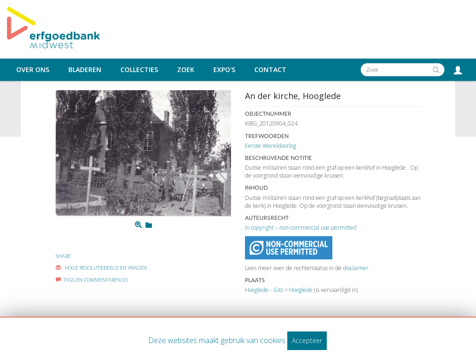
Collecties (139, 69)
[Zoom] (138, 225)
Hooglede (301, 290)
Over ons (32, 69)
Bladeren (84, 69)
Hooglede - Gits (264, 290)
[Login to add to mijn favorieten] (148, 225)
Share (63, 255)
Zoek (185, 69)
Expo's (224, 69)
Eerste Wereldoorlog (270, 146)
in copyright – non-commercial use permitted (301, 228)
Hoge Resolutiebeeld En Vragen (101, 267)
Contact (270, 69)
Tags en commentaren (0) (92, 279)
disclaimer (356, 268)
